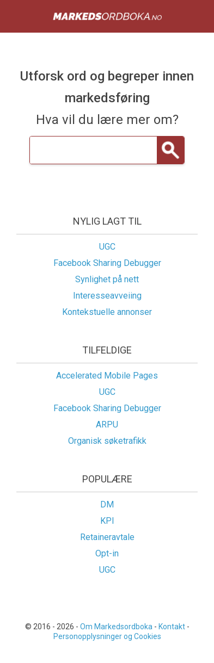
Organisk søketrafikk (107, 441)
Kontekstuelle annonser (107, 312)
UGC (107, 246)
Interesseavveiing (107, 295)
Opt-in (107, 553)
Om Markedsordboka (116, 626)
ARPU (107, 424)
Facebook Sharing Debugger (107, 263)
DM (107, 504)
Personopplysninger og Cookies (107, 636)
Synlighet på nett (107, 279)
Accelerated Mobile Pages (107, 375)
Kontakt (171, 626)
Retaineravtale (107, 537)
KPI (107, 521)
